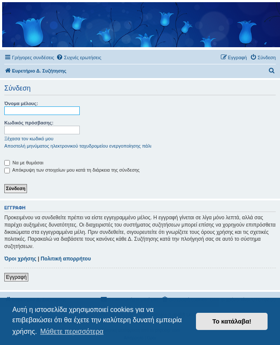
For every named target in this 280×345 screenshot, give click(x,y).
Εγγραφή (16, 277)
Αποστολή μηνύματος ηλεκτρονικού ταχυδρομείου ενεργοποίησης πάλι (77, 145)
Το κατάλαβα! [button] (231, 321)
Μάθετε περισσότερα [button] (72, 331)
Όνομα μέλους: (21, 103)
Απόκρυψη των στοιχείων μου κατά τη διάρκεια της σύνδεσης (72, 169)
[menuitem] (78, 57)
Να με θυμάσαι (23, 162)
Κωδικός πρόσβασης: (29, 122)
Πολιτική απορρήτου (66, 259)
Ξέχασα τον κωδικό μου (29, 138)
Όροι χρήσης (20, 259)
